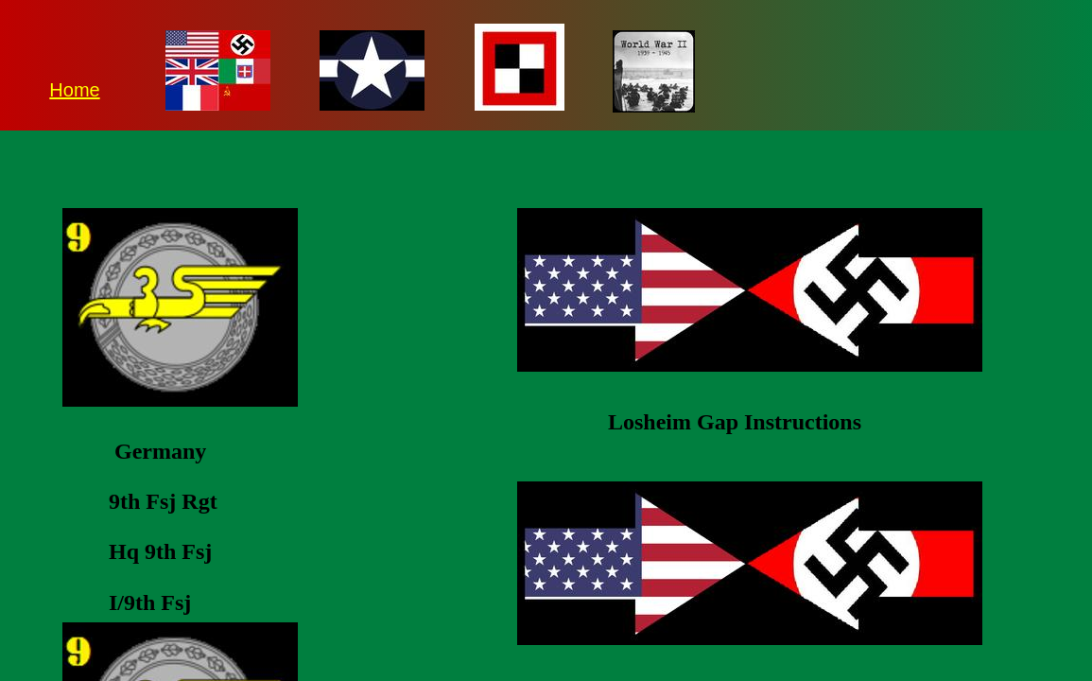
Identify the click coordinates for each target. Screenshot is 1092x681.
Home (74, 89)
